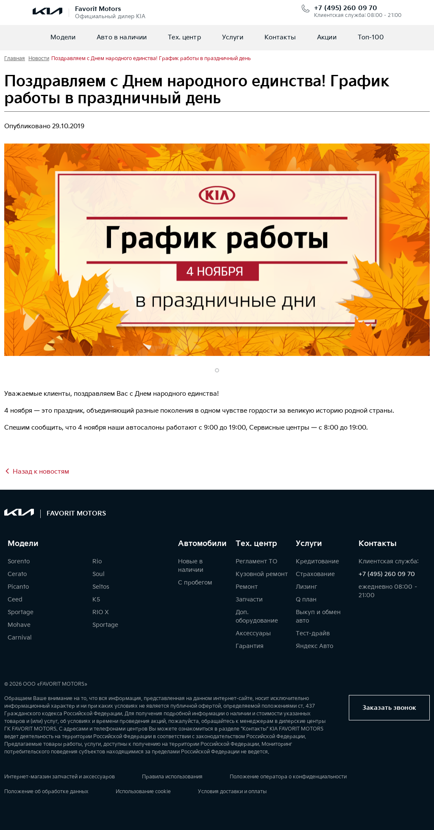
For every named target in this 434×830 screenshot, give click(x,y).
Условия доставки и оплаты (232, 792)
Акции (327, 37)
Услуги (232, 37)
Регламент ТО (256, 561)
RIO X (100, 612)
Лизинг (306, 586)
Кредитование (317, 561)
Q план (306, 599)
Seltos (100, 586)
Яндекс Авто (314, 646)
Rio (97, 561)
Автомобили (202, 544)
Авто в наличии (122, 37)
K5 (96, 599)
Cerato (17, 574)
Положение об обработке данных (46, 792)
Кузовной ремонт (262, 574)
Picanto (18, 586)
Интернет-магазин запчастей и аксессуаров (59, 777)
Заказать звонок (389, 708)
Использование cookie (143, 792)
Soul (98, 574)
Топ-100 (371, 37)
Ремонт (247, 586)
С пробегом (195, 582)
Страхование (315, 574)
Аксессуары (253, 633)
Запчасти (249, 599)
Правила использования (172, 777)
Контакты (280, 37)
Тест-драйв (313, 633)
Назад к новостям (41, 472)
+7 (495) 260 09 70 (345, 8)
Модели (62, 37)
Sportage (20, 612)
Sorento (19, 561)
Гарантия (250, 646)
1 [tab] (217, 370)
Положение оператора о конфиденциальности (288, 777)
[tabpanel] (217, 249)
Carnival (20, 637)
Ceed (15, 599)
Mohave (19, 625)
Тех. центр (184, 37)
